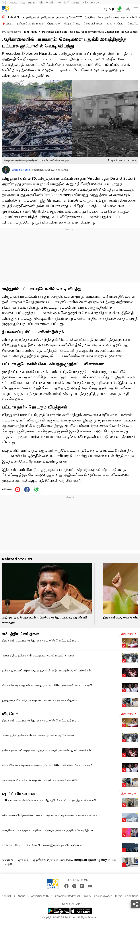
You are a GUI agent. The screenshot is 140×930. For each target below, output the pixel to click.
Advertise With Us (41, 896)
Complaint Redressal (67, 896)
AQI (111, 9)
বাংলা (59, 2)
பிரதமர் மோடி (72, 23)
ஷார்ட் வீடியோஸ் (18, 793)
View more (128, 633)
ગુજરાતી (50, 2)
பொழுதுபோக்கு (108, 17)
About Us (23, 896)
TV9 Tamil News (11, 31)
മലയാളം (76, 2)
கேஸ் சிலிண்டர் (93, 23)
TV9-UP (95, 2)
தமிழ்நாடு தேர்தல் (52, 17)
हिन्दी (4, 2)
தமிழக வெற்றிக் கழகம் (30, 23)
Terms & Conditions (126, 896)
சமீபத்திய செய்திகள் (20, 633)
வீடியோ (10, 713)
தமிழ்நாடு (32, 17)
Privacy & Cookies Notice (97, 896)
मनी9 (85, 2)
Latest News (16, 17)
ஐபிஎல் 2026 (74, 17)
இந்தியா (90, 17)
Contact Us (8, 896)
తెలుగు (31, 2)
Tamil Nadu (31, 31)
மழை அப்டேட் (114, 23)
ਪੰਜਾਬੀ (66, 2)
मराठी (40, 2)
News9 (13, 2)
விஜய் (9, 23)
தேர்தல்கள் (53, 23)
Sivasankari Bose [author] (21, 169)
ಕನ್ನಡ (22, 2)
